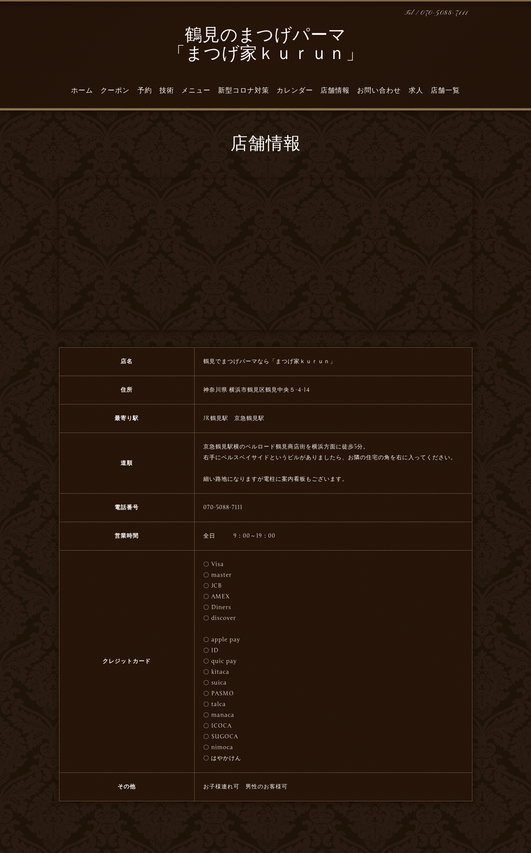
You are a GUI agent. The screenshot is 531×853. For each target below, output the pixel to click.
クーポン (115, 90)
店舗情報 (335, 90)
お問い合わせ (379, 90)
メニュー (196, 90)
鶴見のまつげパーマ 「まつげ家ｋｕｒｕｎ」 (265, 45)
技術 (166, 90)
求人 (416, 90)
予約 (144, 90)
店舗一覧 (445, 90)
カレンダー (294, 90)
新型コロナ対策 (243, 90)
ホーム (82, 90)
